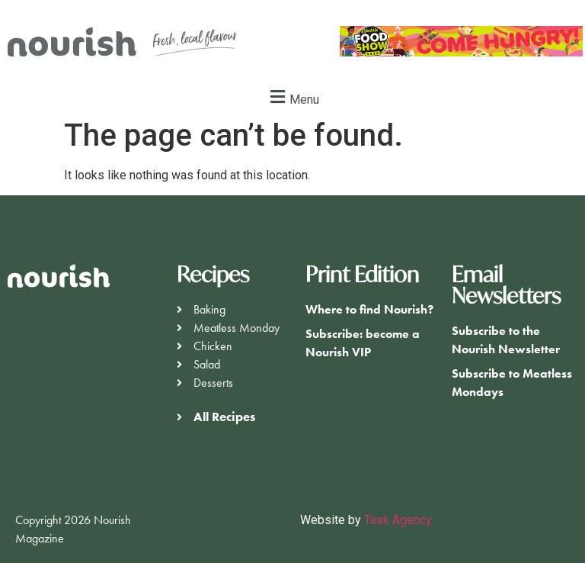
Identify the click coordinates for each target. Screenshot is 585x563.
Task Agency (398, 520)
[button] (292, 97)
